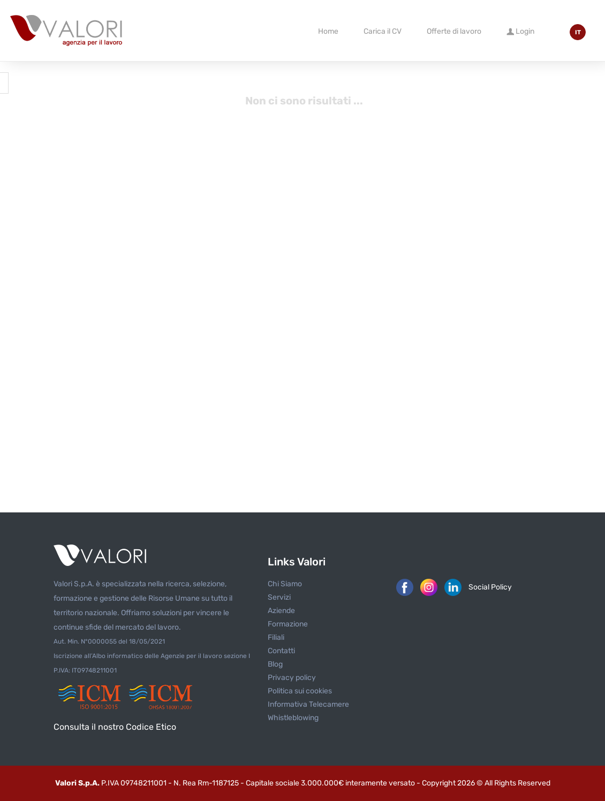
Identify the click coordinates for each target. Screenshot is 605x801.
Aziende (281, 610)
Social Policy (490, 587)
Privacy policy (292, 677)
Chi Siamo (285, 583)
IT (578, 32)
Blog (275, 664)
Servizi (279, 597)
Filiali (276, 637)
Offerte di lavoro (454, 31)
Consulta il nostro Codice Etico (115, 727)
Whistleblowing (293, 717)
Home (328, 31)
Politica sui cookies (300, 691)
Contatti (281, 650)
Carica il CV (383, 31)
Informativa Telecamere (308, 704)
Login (520, 30)
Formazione (288, 624)
